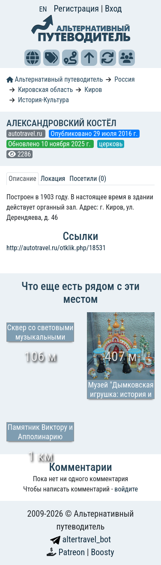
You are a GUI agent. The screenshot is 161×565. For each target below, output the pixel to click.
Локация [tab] (53, 179)
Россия (124, 79)
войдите (126, 489)
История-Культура (43, 100)
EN (43, 9)
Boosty (102, 552)
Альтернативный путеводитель (54, 79)
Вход (113, 8)
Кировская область (45, 90)
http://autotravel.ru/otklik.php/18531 (56, 248)
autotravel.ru (26, 134)
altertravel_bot (80, 539)
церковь (110, 144)
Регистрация (77, 8)
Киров (93, 90)
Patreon (73, 552)
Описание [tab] (22, 179)
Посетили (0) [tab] (87, 179)
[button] (32, 57)
